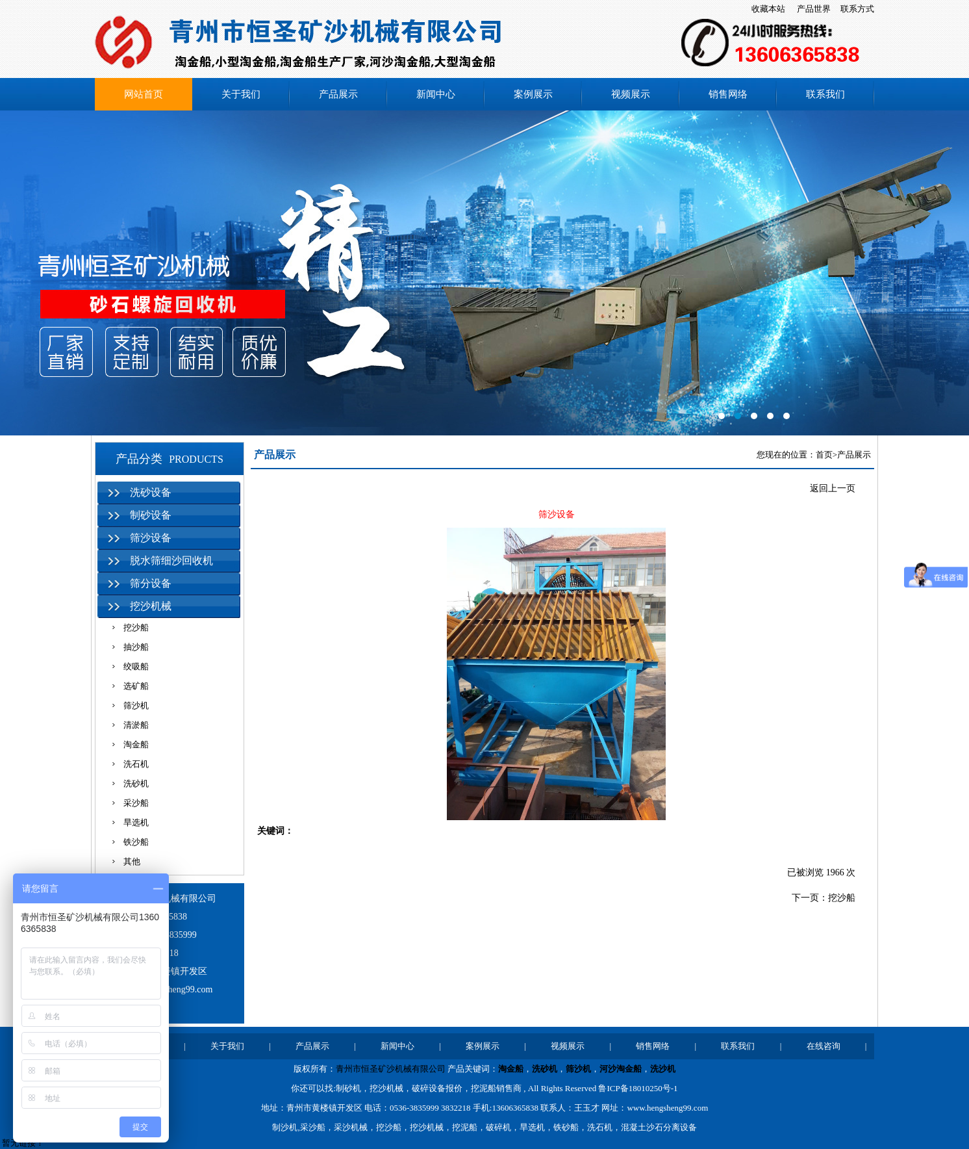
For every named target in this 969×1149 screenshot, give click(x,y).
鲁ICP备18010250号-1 (637, 1088)
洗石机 (136, 764)
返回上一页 (832, 488)
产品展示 (338, 94)
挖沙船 (136, 627)
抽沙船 (136, 647)
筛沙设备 (150, 537)
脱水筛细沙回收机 (171, 560)
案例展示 (533, 94)
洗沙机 (662, 1069)
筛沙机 (136, 705)
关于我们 (240, 94)
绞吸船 (136, 666)
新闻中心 (435, 94)
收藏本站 (768, 9)
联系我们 (825, 94)
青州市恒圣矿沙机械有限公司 (391, 1069)
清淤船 (136, 725)
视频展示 (630, 94)
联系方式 (857, 9)
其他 (131, 861)
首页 (824, 454)
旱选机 (136, 822)
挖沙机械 (150, 606)
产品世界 (814, 9)
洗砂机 (136, 783)
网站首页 (143, 94)
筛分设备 (150, 583)
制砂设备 (150, 515)
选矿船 (136, 686)
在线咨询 (823, 1046)
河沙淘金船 (620, 1069)
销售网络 (728, 94)
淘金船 (136, 744)
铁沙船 (136, 842)
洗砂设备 (150, 492)
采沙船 (136, 803)
